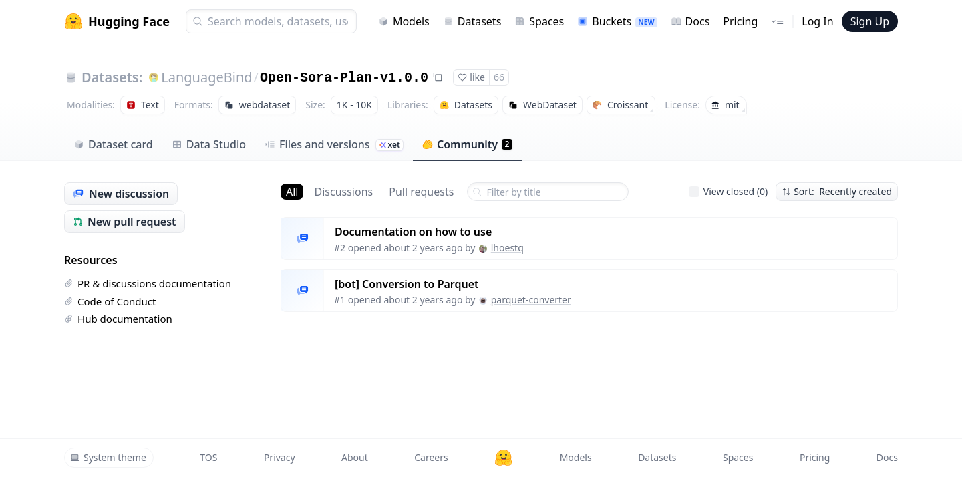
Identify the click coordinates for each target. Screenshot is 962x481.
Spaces (539, 21)
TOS (208, 457)
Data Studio (209, 144)
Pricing (740, 21)
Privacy (279, 457)
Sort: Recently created (837, 191)
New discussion (121, 193)
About (354, 457)
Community (467, 144)
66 (499, 77)
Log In (817, 21)
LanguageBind (206, 77)
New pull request (124, 221)
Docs (690, 21)
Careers (431, 457)
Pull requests (421, 191)
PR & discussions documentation (147, 283)
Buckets (617, 21)
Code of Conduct (110, 301)
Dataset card (113, 144)
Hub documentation (118, 318)
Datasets (472, 21)
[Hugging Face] (503, 457)
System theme (108, 457)
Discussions (343, 191)
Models (404, 21)
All (292, 191)
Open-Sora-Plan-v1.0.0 (344, 78)
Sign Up (869, 21)
